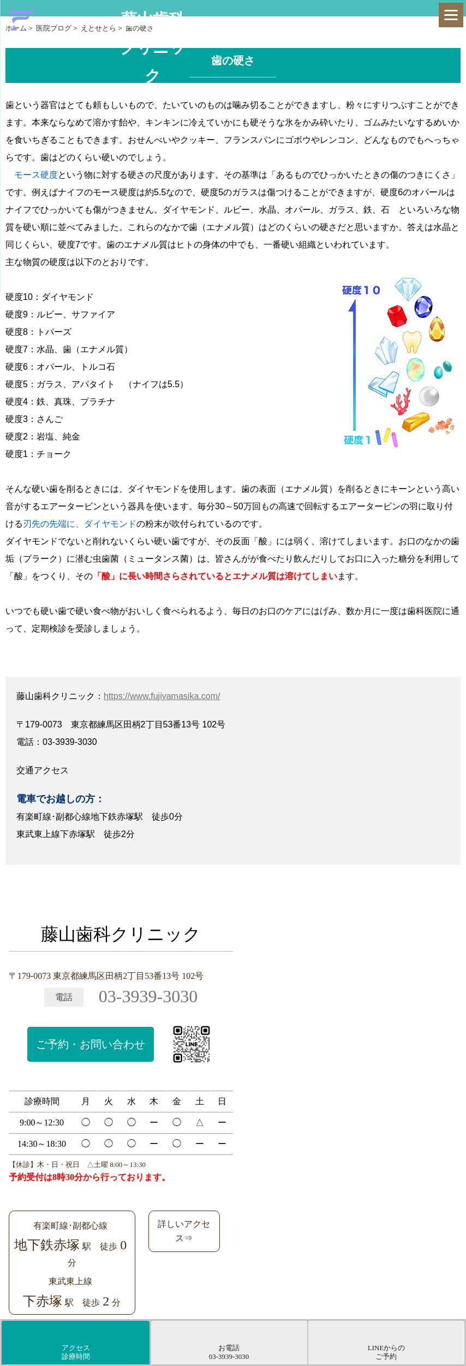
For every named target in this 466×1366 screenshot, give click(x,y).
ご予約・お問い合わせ (90, 1044)
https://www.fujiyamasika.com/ (162, 696)
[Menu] (451, 15)
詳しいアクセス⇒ (184, 1231)
